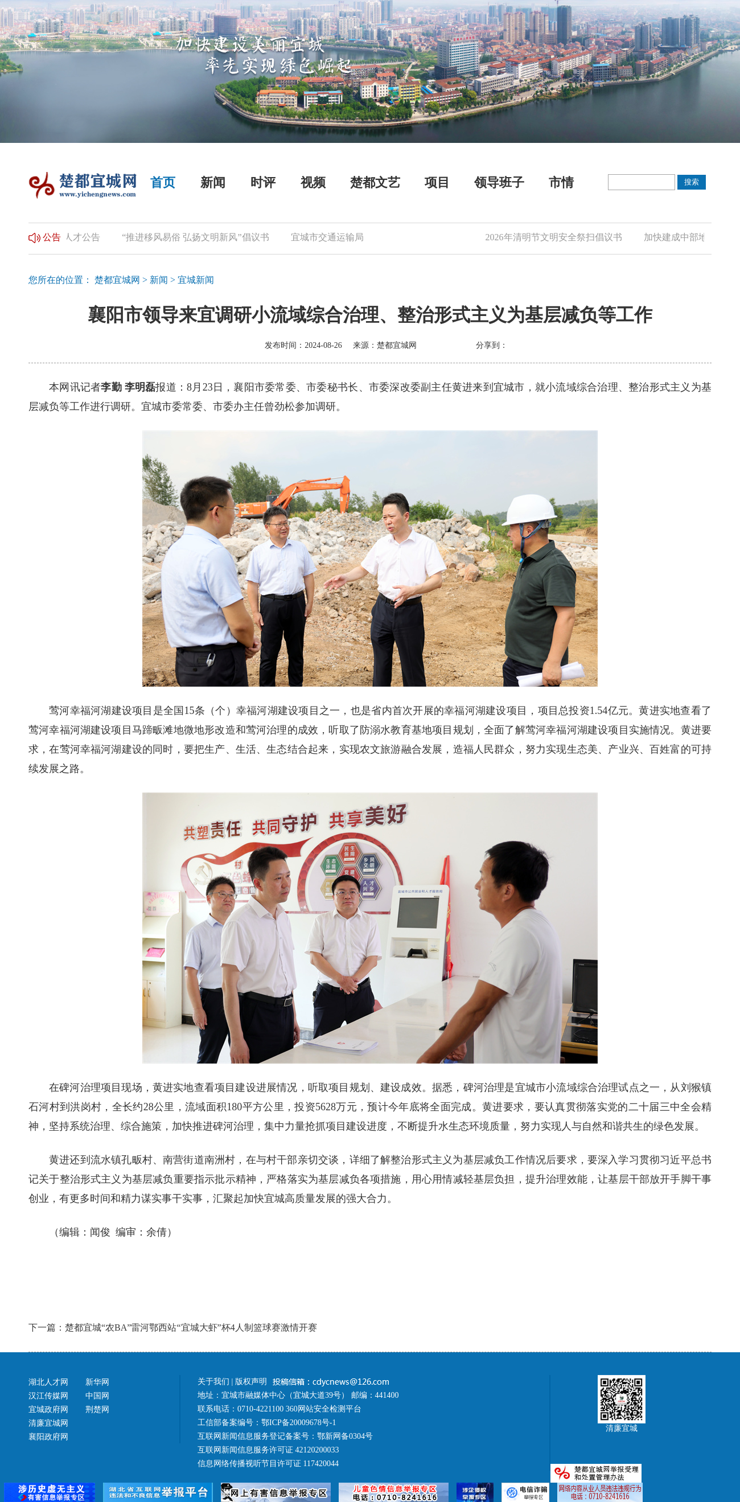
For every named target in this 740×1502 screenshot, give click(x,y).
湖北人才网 (48, 1382)
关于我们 (213, 1381)
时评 (263, 182)
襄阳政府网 (48, 1437)
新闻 (212, 182)
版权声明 (252, 1381)
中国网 (97, 1396)
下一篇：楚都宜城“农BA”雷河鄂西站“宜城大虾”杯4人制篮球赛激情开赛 (172, 1327)
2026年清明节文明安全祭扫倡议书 (555, 237)
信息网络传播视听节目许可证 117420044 (268, 1463)
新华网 (97, 1382)
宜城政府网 (48, 1409)
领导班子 (499, 182)
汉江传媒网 (48, 1396)
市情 (561, 182)
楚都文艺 (375, 182)
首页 (162, 182)
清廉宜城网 (48, 1423)
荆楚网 (97, 1409)
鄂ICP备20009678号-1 (298, 1422)
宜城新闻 (196, 280)
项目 (437, 182)
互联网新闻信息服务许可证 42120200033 (268, 1450)
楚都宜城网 (117, 280)
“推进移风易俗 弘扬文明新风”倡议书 (197, 237)
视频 (313, 182)
